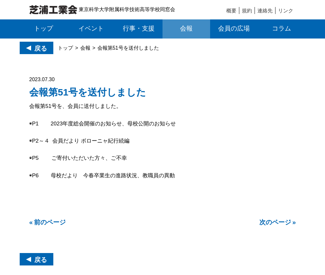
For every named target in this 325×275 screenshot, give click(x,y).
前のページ (50, 222)
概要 (231, 10)
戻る (40, 48)
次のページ (275, 222)
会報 (85, 48)
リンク (285, 10)
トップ (65, 48)
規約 (247, 10)
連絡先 (265, 10)
